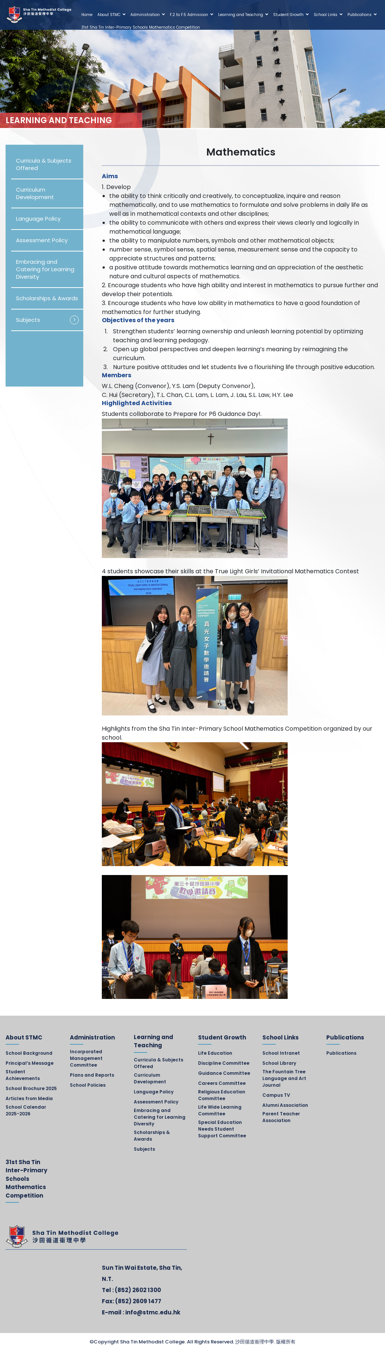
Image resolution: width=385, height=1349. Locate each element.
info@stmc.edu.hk (152, 1312)
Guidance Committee (224, 1073)
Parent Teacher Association (281, 1117)
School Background (29, 1053)
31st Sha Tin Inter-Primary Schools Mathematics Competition (140, 27)
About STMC (108, 14)
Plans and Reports (92, 1075)
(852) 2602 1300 (138, 1290)
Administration (145, 14)
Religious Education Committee (221, 1095)
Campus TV (276, 1095)
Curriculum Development (35, 193)
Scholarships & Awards (47, 298)
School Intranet (281, 1053)
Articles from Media (29, 1098)
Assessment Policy (42, 240)
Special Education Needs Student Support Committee (222, 1129)
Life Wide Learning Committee (220, 1110)
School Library (279, 1063)
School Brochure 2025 (31, 1088)
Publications (359, 14)
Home (87, 14)
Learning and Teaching (240, 14)
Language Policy (38, 218)
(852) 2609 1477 (138, 1301)
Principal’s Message (30, 1063)
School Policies (88, 1085)
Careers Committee (222, 1083)
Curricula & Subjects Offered (43, 164)
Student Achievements (23, 1075)
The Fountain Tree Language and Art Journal (284, 1078)
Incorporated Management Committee (86, 1058)
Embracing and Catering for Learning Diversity (45, 269)
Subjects (28, 320)
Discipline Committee (223, 1063)
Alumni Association (285, 1105)
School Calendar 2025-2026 (26, 1110)
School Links (325, 14)
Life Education (215, 1053)
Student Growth (288, 14)
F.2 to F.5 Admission (189, 14)
